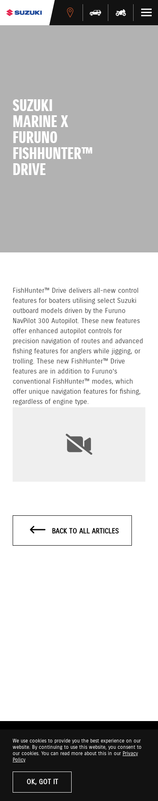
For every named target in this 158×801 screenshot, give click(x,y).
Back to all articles (74, 531)
